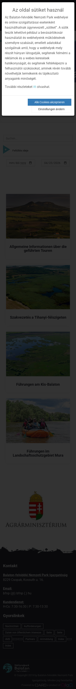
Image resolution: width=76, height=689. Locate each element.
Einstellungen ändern (51, 109)
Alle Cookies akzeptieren (49, 102)
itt (34, 87)
